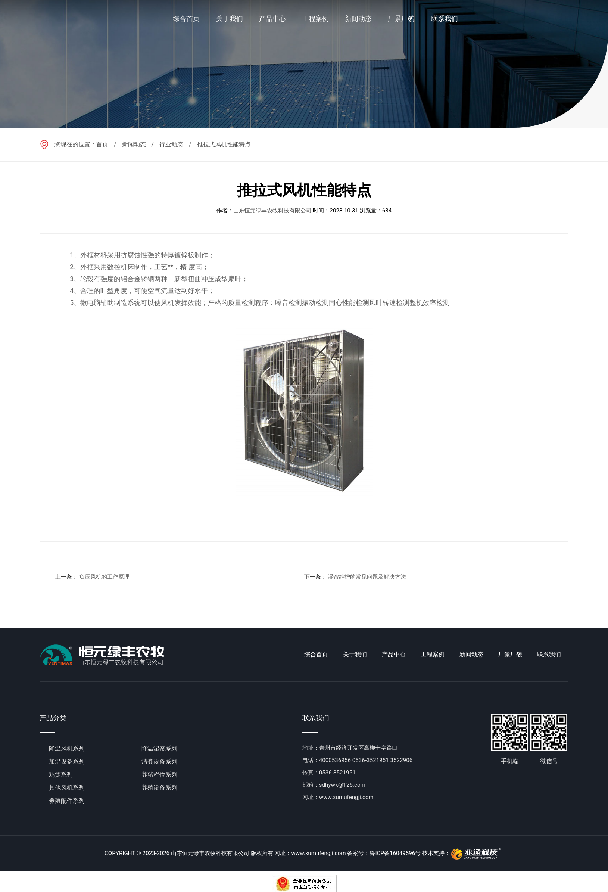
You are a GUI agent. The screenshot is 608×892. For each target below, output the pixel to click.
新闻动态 (134, 144)
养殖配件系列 (67, 800)
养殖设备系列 (159, 787)
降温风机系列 (67, 748)
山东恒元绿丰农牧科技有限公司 (272, 210)
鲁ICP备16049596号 (395, 853)
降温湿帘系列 (159, 748)
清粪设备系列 (159, 761)
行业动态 (171, 144)
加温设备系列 (67, 761)
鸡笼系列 (61, 774)
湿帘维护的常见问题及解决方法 (367, 577)
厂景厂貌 (510, 654)
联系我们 (549, 654)
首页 (102, 144)
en (582, 18)
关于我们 (355, 654)
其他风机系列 (67, 787)
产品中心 (394, 654)
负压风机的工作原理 (104, 577)
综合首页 (316, 654)
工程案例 (433, 654)
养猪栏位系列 (159, 774)
